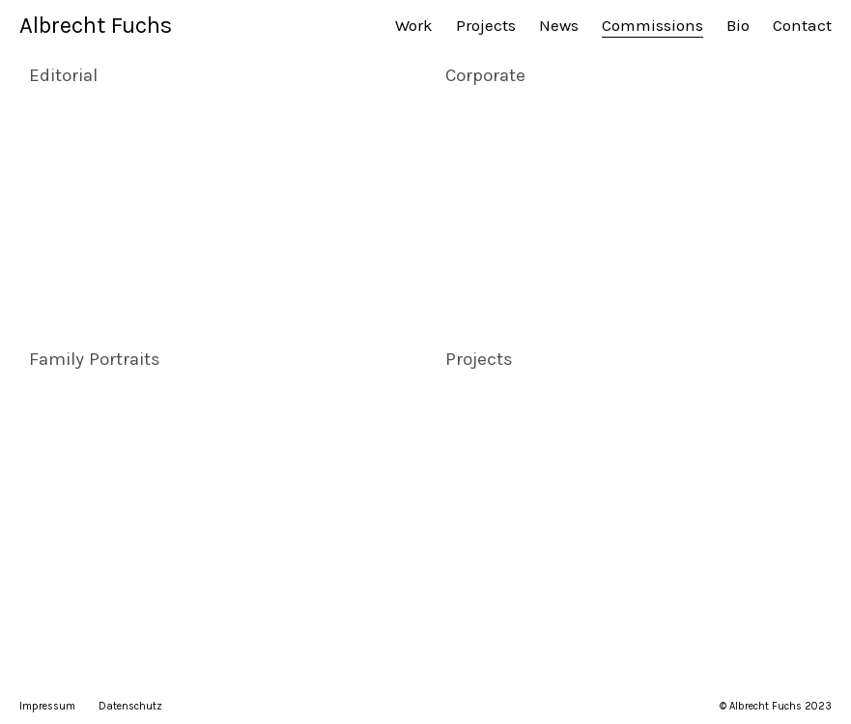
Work (414, 25)
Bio (738, 25)
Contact (802, 25)
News (559, 25)
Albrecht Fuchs (95, 25)
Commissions (652, 25)
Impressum (47, 706)
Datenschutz (130, 706)
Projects (486, 25)
